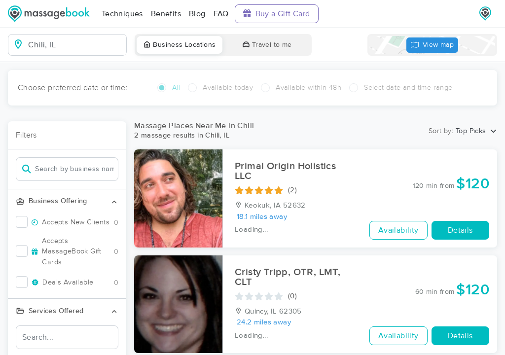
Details (460, 230)
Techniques (122, 14)
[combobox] (75, 45)
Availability (398, 230)
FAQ (221, 14)
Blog (197, 14)
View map (432, 45)
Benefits (166, 14)
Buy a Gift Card (276, 13)
